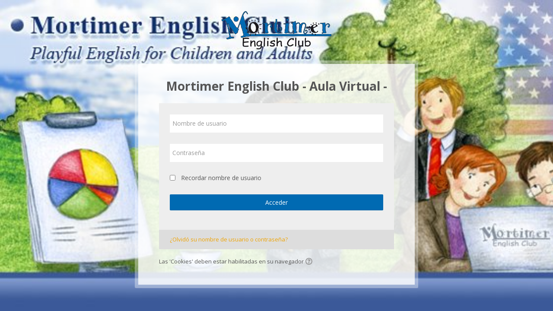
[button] (310, 262)
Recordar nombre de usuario (221, 178)
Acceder (276, 202)
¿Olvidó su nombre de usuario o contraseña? (229, 239)
